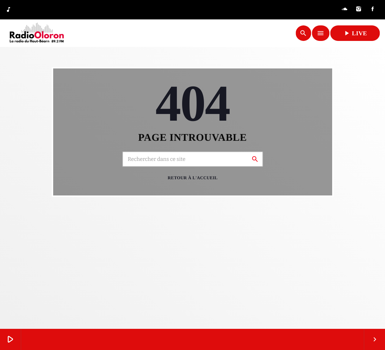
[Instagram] (359, 10)
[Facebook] (373, 10)
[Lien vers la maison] (36, 33)
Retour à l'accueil (193, 177)
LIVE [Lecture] (355, 33)
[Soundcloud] (344, 10)
